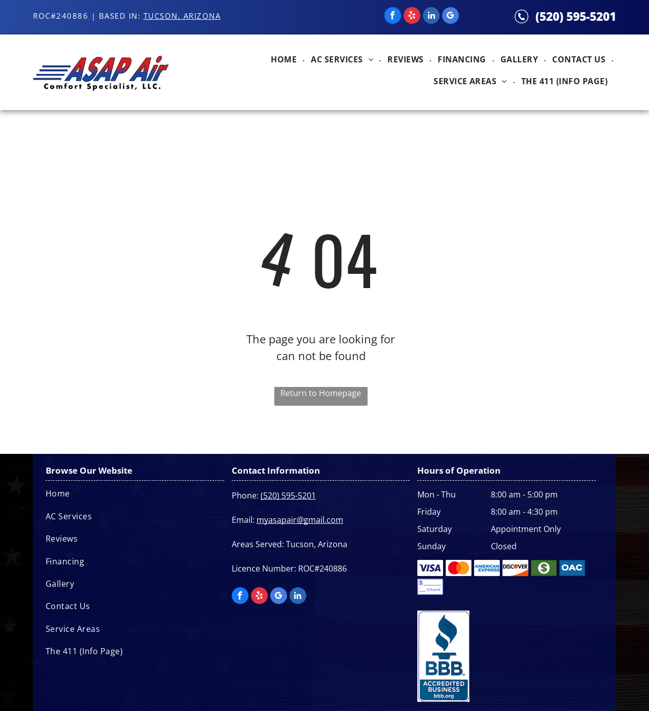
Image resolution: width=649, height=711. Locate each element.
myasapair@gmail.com (300, 519)
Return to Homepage (320, 393)
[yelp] (412, 16)
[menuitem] (285, 61)
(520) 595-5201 (575, 16)
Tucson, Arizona (182, 16)
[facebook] (392, 16)
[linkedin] (431, 16)
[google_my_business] (450, 16)
